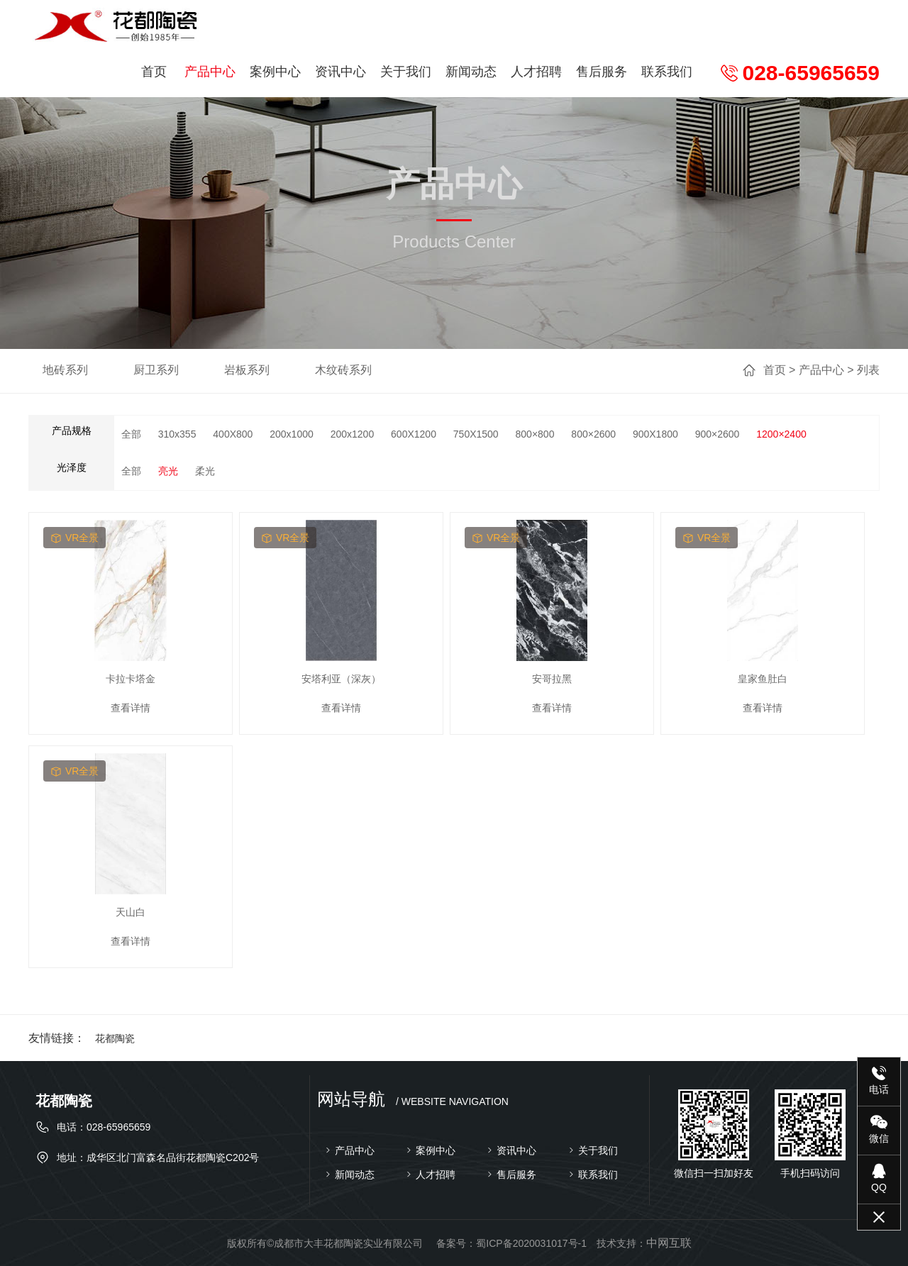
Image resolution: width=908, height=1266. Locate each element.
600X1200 (413, 434)
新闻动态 (471, 72)
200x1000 (292, 434)
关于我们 (405, 72)
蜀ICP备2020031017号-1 (531, 1243)
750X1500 (476, 434)
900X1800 (655, 434)
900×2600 (717, 434)
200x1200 (353, 434)
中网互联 (669, 1243)
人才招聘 (536, 72)
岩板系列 (247, 370)
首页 (154, 72)
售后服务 (601, 72)
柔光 (205, 471)
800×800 (535, 434)
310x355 (177, 434)
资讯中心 (340, 72)
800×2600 (593, 434)
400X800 (233, 434)
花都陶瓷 (115, 1038)
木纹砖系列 (343, 370)
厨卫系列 (156, 370)
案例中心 (275, 72)
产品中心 (210, 72)
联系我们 (666, 72)
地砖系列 (65, 370)
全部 (131, 434)
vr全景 (74, 537)
